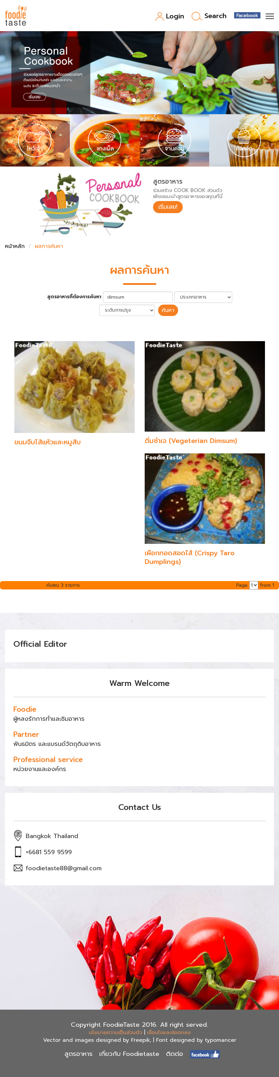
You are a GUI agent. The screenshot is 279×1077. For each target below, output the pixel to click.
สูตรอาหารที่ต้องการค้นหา (74, 297)
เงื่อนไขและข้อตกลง (168, 1032)
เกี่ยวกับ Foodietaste (129, 1054)
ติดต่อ (174, 1054)
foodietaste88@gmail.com (64, 868)
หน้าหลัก (15, 246)
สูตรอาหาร (78, 1054)
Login (169, 16)
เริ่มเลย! (167, 206)
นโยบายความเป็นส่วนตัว (115, 1032)
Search (209, 16)
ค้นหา (168, 310)
